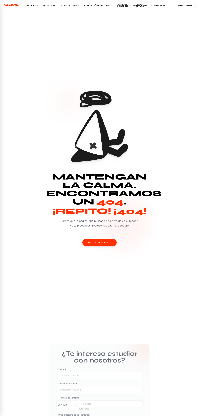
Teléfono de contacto (68, 400)
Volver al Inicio (99, 242)
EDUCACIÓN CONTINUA (98, 5)
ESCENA (32, 5)
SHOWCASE (48, 5)
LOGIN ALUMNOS (184, 5)
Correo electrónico (67, 386)
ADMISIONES (158, 5)
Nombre (61, 372)
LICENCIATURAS (70, 5)
